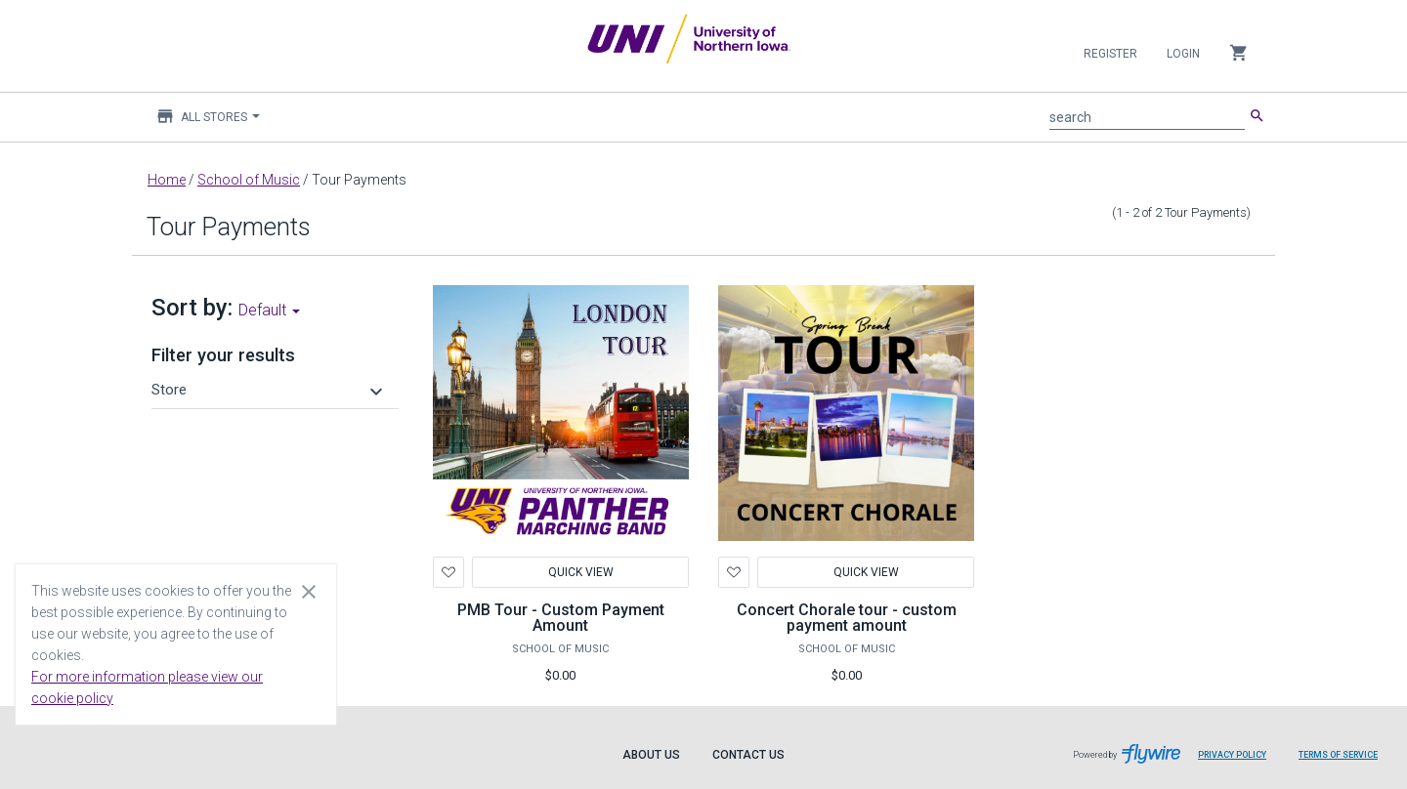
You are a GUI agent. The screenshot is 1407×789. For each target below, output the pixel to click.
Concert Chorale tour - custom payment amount (847, 618)
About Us (651, 755)
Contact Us (748, 755)
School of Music (248, 179)
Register (1110, 54)
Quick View (580, 572)
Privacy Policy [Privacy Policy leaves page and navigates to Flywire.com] (1232, 755)
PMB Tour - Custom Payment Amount (560, 618)
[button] (269, 389)
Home (167, 179)
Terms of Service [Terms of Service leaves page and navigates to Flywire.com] (1338, 755)
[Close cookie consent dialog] (308, 591)
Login (1183, 54)
